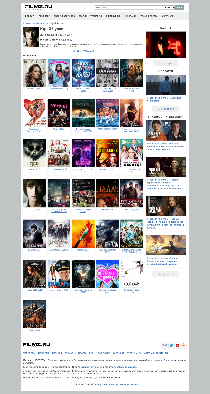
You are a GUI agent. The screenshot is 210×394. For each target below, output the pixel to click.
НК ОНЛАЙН (130, 16)
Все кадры (166, 63)
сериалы (70, 353)
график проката (148, 16)
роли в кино (65, 39)
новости (30, 16)
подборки (104, 353)
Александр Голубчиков (90, 367)
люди (91, 353)
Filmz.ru (168, 360)
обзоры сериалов (64, 16)
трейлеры (96, 16)
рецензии (44, 16)
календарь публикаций (127, 353)
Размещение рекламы (127, 384)
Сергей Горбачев (127, 367)
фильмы (57, 353)
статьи (83, 16)
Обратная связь (105, 384)
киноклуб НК (113, 16)
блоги (82, 353)
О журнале (167, 16)
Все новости (166, 109)
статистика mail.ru (156, 353)
